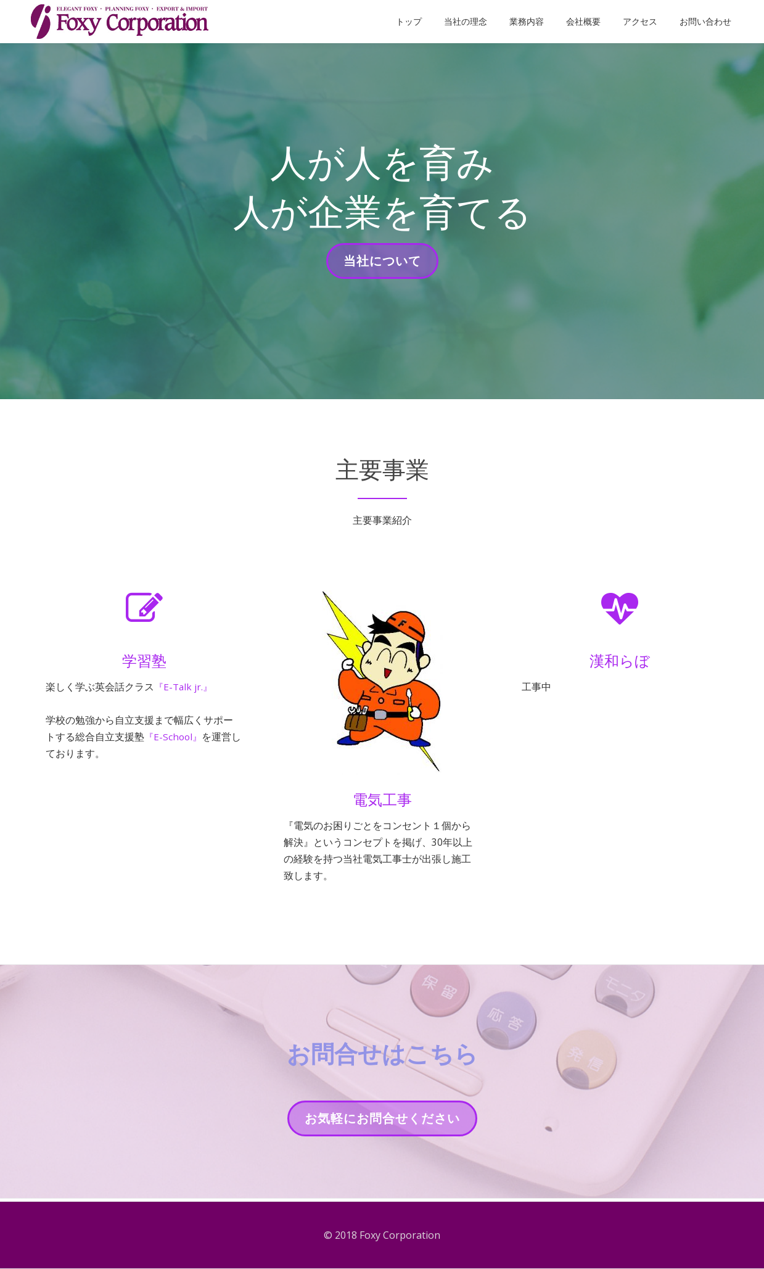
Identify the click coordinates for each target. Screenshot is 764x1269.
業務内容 (526, 21)
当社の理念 (465, 21)
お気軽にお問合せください (382, 1124)
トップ (409, 21)
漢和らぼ (619, 660)
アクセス (640, 21)
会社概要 (583, 21)
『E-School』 (174, 739)
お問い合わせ (705, 21)
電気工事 (382, 799)
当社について (382, 264)
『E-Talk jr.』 (184, 687)
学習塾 (144, 660)
